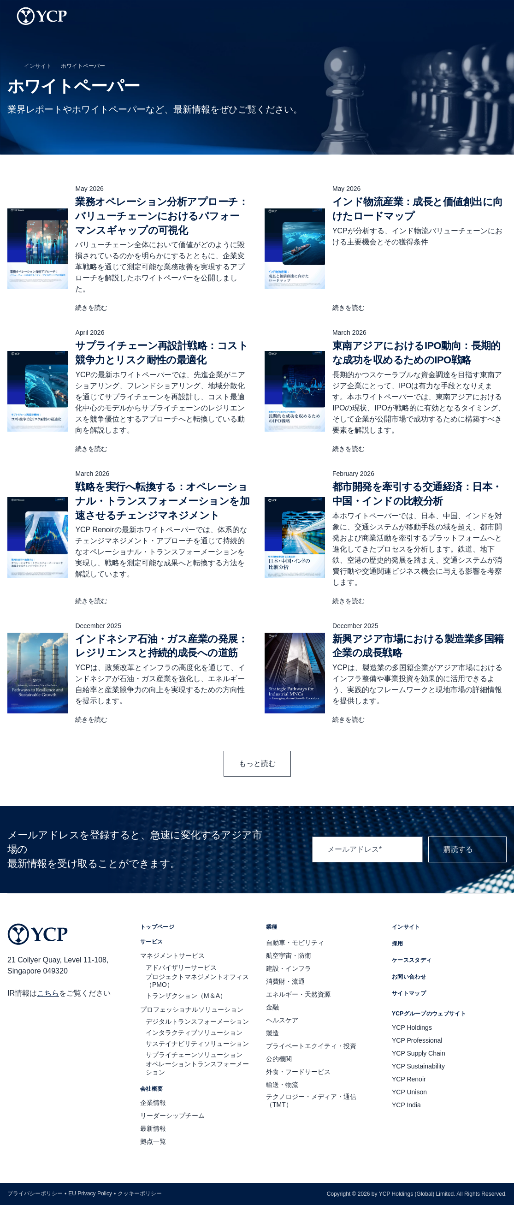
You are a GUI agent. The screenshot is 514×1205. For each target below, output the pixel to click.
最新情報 (153, 1128)
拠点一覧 (153, 1141)
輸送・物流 (282, 1084)
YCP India (406, 1105)
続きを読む (96, 307)
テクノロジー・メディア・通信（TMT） (311, 1101)
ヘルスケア (282, 1020)
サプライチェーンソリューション (194, 1054)
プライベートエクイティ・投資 (311, 1046)
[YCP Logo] (42, 16)
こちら (48, 993)
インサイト (38, 66)
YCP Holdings (412, 1027)
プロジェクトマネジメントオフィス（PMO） (197, 981)
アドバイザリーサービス (181, 967)
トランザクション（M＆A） (186, 995)
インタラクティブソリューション (194, 1032)
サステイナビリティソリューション (197, 1043)
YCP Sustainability (418, 1066)
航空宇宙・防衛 (288, 955)
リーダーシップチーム (172, 1115)
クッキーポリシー (140, 1193)
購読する (467, 849)
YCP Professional (417, 1040)
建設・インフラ (288, 968)
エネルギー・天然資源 (298, 994)
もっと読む (257, 763)
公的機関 (279, 1059)
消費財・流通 (285, 981)
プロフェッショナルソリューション (191, 1009)
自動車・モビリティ (295, 942)
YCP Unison (409, 1092)
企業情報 (153, 1102)
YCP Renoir (409, 1079)
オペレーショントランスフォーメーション (197, 1068)
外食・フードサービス (298, 1071)
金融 (272, 1007)
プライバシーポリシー (35, 1193)
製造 (272, 1033)
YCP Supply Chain (418, 1053)
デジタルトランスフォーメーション (197, 1021)
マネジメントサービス (172, 955)
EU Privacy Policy (90, 1193)
